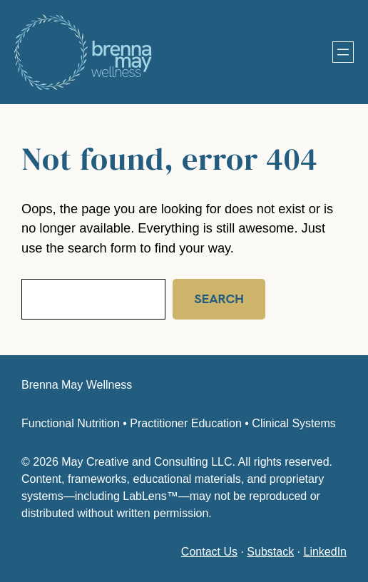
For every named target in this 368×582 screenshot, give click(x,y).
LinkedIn (325, 552)
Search (216, 299)
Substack (270, 552)
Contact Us (209, 552)
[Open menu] (343, 52)
